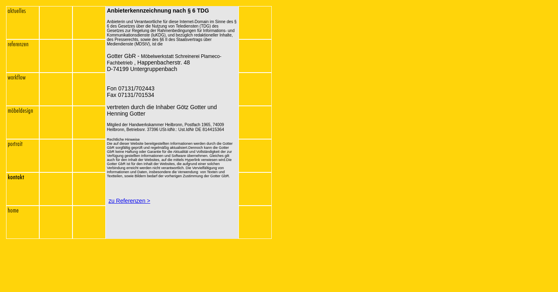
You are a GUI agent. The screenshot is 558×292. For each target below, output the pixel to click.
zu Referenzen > (129, 201)
